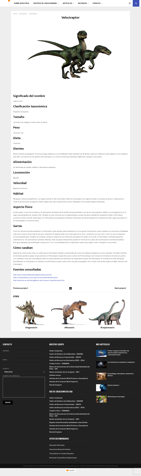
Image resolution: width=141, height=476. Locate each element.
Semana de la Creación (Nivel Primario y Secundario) (68, 378)
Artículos (67, 3)
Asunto (24, 370)
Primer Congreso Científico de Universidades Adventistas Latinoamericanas (118, 352)
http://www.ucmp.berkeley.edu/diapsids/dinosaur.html (32, 275)
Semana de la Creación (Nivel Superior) (63, 381)
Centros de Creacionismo (45, 3)
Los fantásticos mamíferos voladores (121, 362)
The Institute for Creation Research (61, 453)
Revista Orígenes (55, 385)
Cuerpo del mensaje (24, 377)
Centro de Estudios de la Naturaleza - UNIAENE (66, 354)
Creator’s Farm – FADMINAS (59, 363)
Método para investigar (116, 396)
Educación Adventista (56, 445)
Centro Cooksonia (55, 351)
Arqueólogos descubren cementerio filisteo (121, 374)
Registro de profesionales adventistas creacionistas (68, 422)
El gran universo (113, 385)
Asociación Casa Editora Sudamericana (63, 458)
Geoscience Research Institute (59, 449)
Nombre (24, 352)
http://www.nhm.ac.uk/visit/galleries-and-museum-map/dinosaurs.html (38, 280)
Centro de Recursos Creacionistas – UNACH (65, 357)
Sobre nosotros (21, 3)
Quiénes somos (55, 375)
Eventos (96, 3)
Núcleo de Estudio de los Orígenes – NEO (64, 372)
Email (24, 361)
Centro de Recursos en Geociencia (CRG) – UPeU (66, 360)
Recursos (82, 3)
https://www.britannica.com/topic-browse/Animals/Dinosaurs (35, 278)
